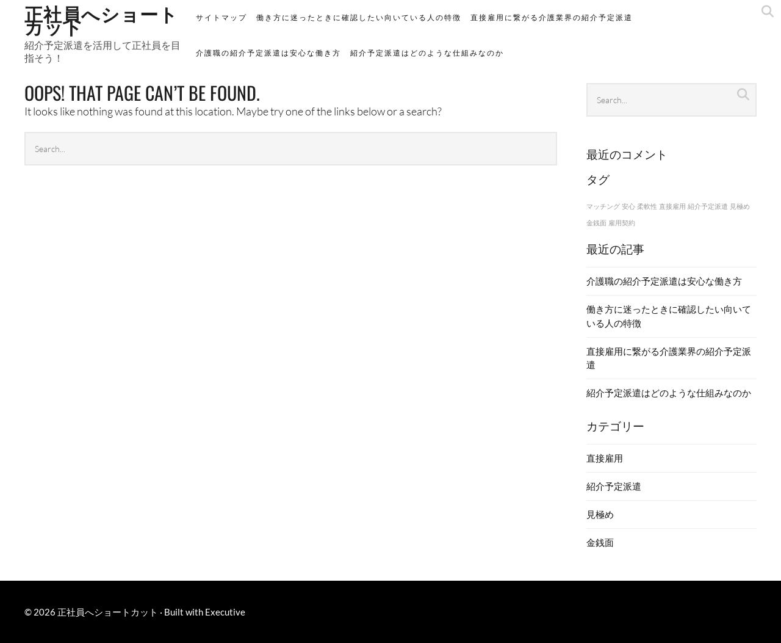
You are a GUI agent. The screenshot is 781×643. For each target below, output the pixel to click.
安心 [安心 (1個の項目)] (628, 206)
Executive (225, 611)
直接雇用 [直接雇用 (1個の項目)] (672, 206)
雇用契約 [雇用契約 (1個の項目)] (621, 223)
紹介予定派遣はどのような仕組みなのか (427, 52)
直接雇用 (604, 457)
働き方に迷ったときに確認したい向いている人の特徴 (358, 17)
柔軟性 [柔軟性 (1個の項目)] (647, 206)
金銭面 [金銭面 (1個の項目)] (596, 223)
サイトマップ (221, 17)
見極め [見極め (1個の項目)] (740, 206)
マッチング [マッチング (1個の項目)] (603, 206)
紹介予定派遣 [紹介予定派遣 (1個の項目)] (708, 206)
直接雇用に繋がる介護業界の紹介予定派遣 (551, 17)
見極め (600, 514)
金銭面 (600, 542)
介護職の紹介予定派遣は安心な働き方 (268, 52)
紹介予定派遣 (613, 486)
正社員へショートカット (107, 611)
